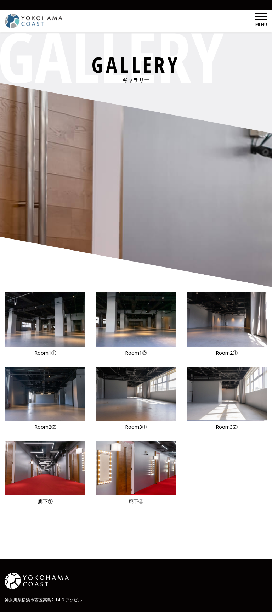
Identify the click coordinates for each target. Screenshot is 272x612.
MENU (261, 20)
